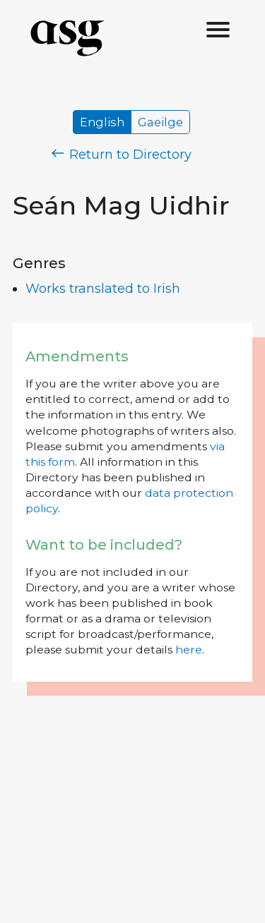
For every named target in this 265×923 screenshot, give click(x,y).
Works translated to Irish (102, 288)
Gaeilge (160, 122)
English (102, 122)
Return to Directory (122, 154)
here (188, 649)
